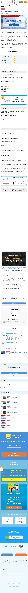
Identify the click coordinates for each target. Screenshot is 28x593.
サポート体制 (10, 566)
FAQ (12, 559)
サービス (3, 559)
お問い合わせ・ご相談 (25, 560)
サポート (10, 559)
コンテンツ (5, 560)
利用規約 (14, 375)
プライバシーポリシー (14, 580)
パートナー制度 (21, 560)
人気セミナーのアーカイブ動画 (17, 564)
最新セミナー (17, 561)
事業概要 (14, 577)
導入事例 (8, 560)
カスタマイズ (3, 570)
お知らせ (1, 560)
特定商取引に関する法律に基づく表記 (14, 583)
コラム (13, 560)
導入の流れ (10, 563)
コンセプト (3, 563)
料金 (7, 560)
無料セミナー (17, 559)
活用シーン (3, 566)
